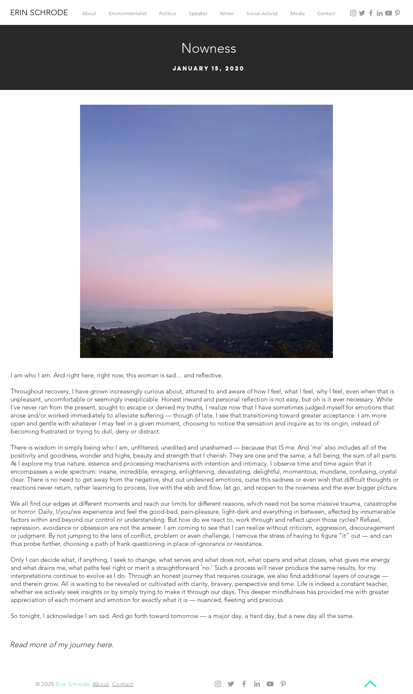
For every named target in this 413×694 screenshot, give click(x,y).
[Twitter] (362, 13)
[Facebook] (371, 13)
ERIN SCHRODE (39, 12)
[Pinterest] (397, 13)
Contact (122, 684)
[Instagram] (353, 13)
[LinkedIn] (379, 13)
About (101, 684)
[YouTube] (388, 13)
